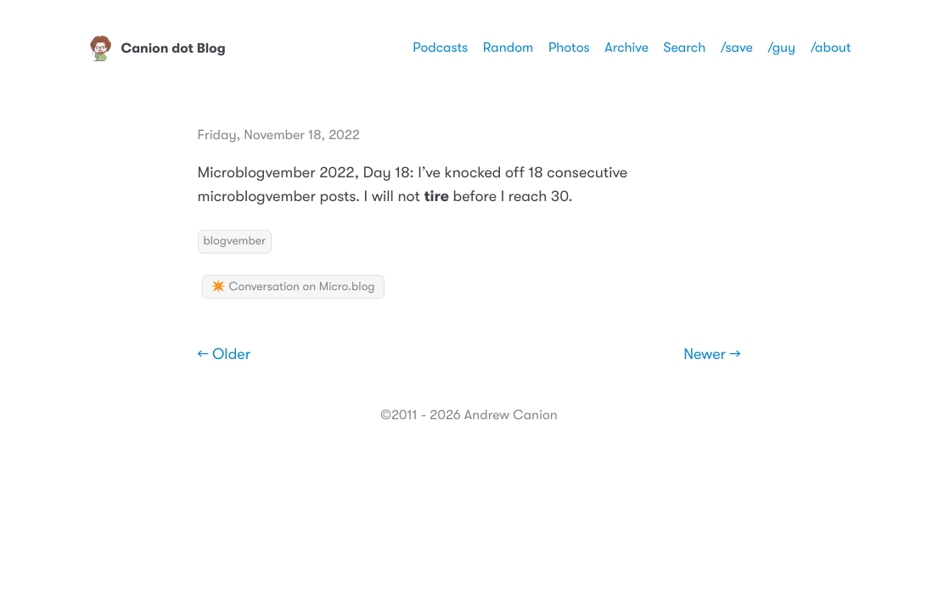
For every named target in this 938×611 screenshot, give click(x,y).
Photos (569, 47)
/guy (781, 47)
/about (831, 47)
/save (737, 47)
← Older (224, 354)
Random (508, 47)
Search (685, 47)
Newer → (711, 354)
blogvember (235, 241)
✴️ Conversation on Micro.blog (293, 287)
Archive (626, 47)
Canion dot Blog (156, 48)
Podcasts (440, 47)
